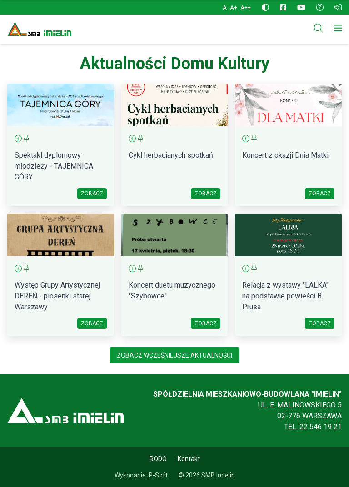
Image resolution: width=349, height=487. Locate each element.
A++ (245, 8)
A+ (234, 8)
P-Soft (158, 475)
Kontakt (189, 458)
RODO (158, 458)
